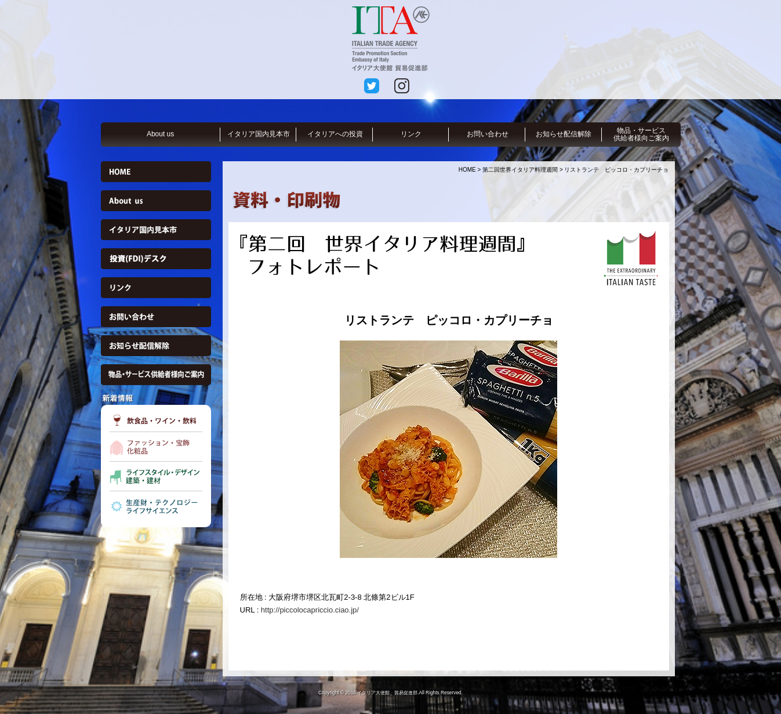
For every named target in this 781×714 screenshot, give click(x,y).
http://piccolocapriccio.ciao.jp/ (310, 610)
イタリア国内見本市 (258, 134)
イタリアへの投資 (335, 134)
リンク (411, 134)
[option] (449, 449)
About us (160, 134)
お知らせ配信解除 (563, 134)
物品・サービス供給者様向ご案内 (641, 134)
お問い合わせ (487, 134)
